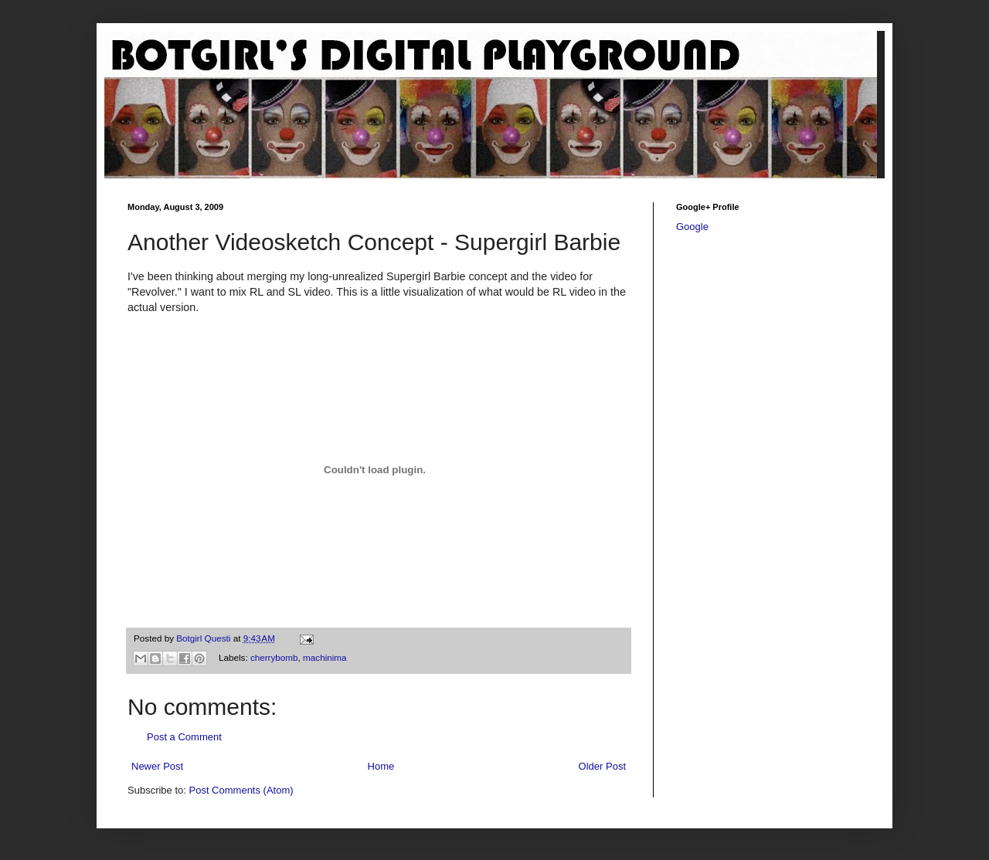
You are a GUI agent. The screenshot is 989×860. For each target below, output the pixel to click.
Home (381, 766)
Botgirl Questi (204, 638)
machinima (325, 657)
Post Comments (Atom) (241, 790)
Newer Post (157, 766)
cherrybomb (274, 657)
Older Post (602, 766)
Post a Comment (184, 737)
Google (692, 226)
